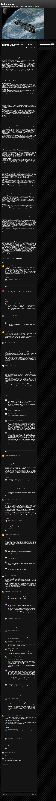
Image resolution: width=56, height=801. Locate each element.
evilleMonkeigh (10, 279)
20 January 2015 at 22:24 (17, 520)
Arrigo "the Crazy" (11, 420)
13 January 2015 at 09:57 (15, 534)
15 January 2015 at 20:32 (12, 575)
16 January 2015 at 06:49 (15, 413)
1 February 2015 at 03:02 (19, 420)
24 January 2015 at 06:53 (14, 698)
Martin (6, 575)
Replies (7, 277)
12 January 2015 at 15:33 (16, 455)
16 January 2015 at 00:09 (15, 567)
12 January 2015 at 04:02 (11, 265)
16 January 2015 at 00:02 (14, 603)
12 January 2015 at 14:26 (15, 399)
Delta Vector (8, 4)
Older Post (34, 794)
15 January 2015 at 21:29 (16, 591)
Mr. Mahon (9, 432)
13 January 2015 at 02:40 (16, 408)
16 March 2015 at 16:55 (16, 432)
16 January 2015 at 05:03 (19, 641)
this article (8, 47)
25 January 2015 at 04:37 (16, 715)
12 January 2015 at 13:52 (13, 365)
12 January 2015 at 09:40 (12, 331)
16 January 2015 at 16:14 (14, 648)
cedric (6, 265)
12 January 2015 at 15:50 (19, 479)
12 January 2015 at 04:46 (12, 290)
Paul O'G (6, 342)
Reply (6, 286)
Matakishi (6, 365)
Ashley (6, 752)
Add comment (5, 764)
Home (19, 794)
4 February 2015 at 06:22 (12, 752)
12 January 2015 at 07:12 (13, 315)
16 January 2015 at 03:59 (14, 630)
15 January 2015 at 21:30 (19, 550)
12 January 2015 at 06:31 (19, 279)
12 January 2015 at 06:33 (19, 303)
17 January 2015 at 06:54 (14, 669)
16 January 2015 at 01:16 (19, 618)
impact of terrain (26, 247)
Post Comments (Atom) (21, 797)
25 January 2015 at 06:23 (19, 738)
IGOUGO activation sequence (30, 246)
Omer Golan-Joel (8, 534)
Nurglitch (6, 315)
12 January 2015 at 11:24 (12, 342)
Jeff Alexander (10, 520)
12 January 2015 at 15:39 (16, 499)
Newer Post (4, 794)
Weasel (6, 331)
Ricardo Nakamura (8, 455)
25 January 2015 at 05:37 (14, 729)
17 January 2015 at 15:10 (19, 684)
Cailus (6, 290)
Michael (9, 413)
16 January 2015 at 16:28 (19, 656)
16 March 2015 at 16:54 (13, 758)
